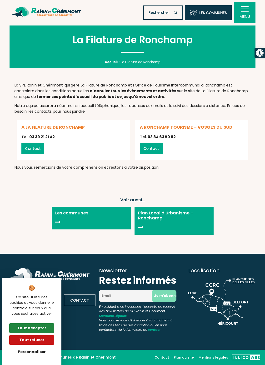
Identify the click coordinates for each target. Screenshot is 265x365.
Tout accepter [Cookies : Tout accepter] (31, 328)
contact (154, 329)
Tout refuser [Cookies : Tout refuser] (31, 340)
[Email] (127, 296)
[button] (260, 53)
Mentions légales (213, 357)
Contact (162, 357)
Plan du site (184, 357)
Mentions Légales (113, 316)
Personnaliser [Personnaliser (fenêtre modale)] (32, 352)
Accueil (111, 62)
